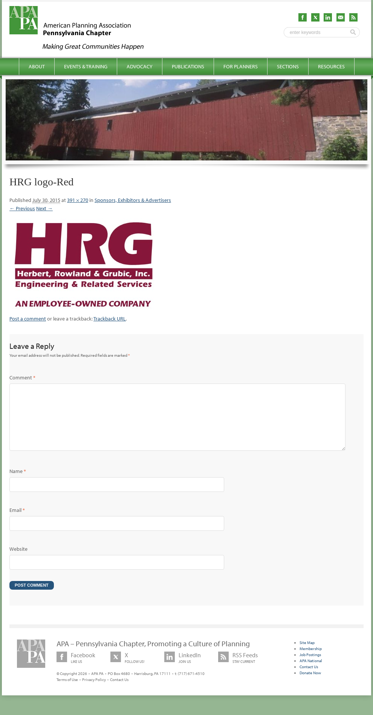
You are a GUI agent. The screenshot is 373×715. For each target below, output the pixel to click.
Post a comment (27, 318)
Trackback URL (109, 318)
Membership (311, 660)
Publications (188, 66)
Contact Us (119, 691)
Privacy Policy (94, 691)
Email (17, 522)
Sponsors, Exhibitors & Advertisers (133, 200)
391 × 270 (77, 200)
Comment (22, 377)
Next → (44, 208)
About (37, 66)
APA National (311, 672)
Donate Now (310, 684)
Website (18, 561)
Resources (331, 66)
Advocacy (140, 66)
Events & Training (85, 66)
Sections (288, 66)
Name (17, 483)
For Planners (240, 66)
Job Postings (310, 666)
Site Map (307, 654)
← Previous (22, 208)
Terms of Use (67, 691)
